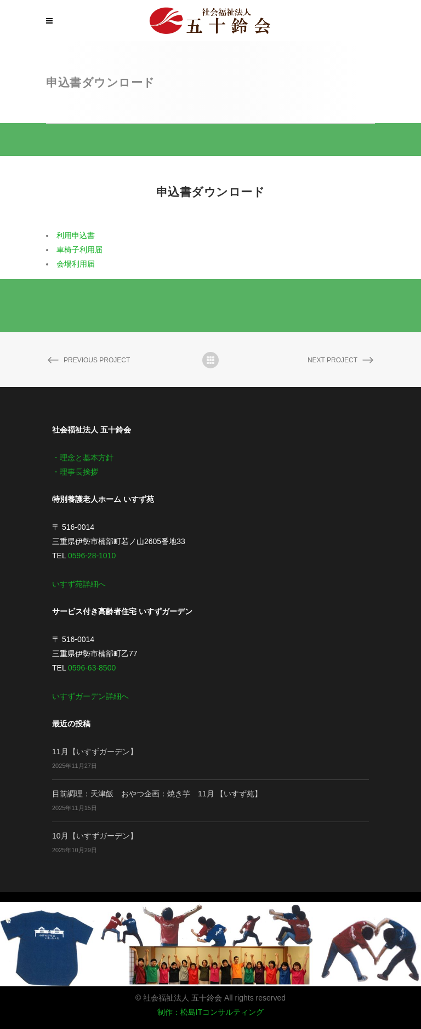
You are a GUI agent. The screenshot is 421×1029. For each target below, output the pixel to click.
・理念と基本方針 (82, 457)
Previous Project (88, 361)
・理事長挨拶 (75, 471)
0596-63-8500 (92, 667)
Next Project (341, 361)
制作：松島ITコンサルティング (210, 1012)
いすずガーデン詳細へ (90, 696)
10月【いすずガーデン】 (95, 835)
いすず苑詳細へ (79, 584)
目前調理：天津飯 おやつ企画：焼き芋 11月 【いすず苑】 (157, 793)
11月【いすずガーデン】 (95, 751)
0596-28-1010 (92, 555)
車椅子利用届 (79, 249)
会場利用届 (75, 263)
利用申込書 (75, 235)
